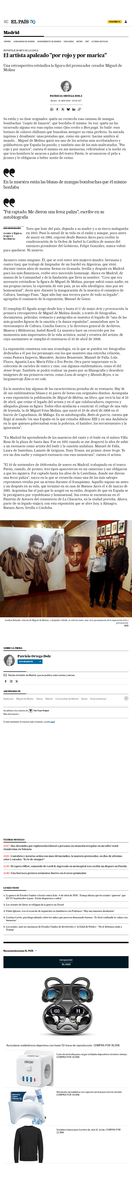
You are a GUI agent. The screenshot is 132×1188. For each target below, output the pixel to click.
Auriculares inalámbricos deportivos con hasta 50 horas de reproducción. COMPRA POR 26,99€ (63, 1045)
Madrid (11, 32)
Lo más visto (11, 888)
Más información (11, 714)
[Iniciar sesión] (126, 21)
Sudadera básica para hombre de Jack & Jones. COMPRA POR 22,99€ (88, 1131)
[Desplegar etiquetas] (126, 698)
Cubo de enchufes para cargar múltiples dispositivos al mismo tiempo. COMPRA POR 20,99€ (92, 1055)
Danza (39, 698)
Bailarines (8, 698)
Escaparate (66, 962)
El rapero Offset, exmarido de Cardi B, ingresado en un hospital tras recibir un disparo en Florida (69, 866)
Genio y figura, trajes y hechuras (12, 236)
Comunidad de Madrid (24, 41)
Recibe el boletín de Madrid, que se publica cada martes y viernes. (41, 675)
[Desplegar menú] (6, 21)
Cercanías (69, 41)
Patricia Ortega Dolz (66, 95)
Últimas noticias (100, 41)
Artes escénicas (98, 698)
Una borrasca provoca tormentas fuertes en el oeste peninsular (48, 873)
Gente (84, 698)
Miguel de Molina (25, 698)
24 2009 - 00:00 (69, 101)
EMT (87, 41)
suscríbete (114, 21)
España (7, 41)
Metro (79, 41)
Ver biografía (30, 661)
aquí (53, 721)
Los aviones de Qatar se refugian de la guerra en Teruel (35, 904)
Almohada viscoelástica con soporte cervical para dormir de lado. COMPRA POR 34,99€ (89, 1093)
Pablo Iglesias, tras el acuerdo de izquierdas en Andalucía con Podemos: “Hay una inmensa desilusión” (60, 911)
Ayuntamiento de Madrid (49, 41)
